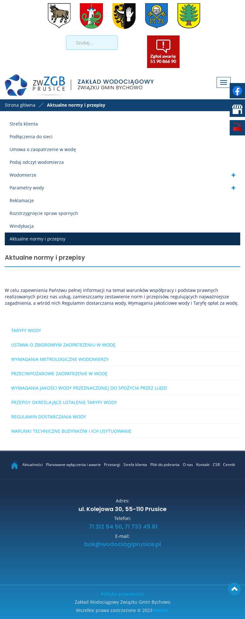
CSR (216, 464)
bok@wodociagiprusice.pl (122, 544)
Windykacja (22, 226)
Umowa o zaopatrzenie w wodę (43, 149)
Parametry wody (27, 188)
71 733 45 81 (141, 527)
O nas (188, 464)
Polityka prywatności (122, 594)
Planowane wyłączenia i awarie (73, 464)
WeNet (161, 610)
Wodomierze (23, 175)
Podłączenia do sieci (31, 137)
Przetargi (112, 464)
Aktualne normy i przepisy (37, 239)
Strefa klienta (24, 124)
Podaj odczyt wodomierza (37, 162)
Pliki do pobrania (165, 464)
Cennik (229, 464)
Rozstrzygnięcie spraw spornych (44, 213)
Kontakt (203, 464)
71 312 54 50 (104, 527)
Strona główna (20, 105)
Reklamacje (22, 200)
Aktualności (32, 464)
